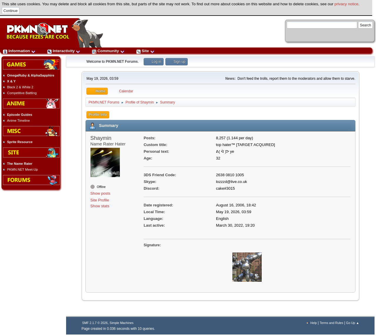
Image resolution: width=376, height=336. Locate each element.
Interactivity (63, 51)
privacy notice (347, 4)
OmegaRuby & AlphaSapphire (30, 75)
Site (145, 51)
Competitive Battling (22, 93)
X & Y (11, 81)
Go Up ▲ (352, 323)
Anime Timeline (18, 120)
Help (313, 323)
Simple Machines (121, 323)
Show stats (100, 206)
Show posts (100, 193)
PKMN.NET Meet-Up (22, 169)
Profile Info (98, 115)
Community (108, 51)
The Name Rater (19, 163)
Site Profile (99, 200)
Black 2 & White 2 (20, 87)
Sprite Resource (20, 142)
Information (19, 51)
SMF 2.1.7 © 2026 (95, 323)
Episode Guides (19, 114)
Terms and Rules (331, 323)
